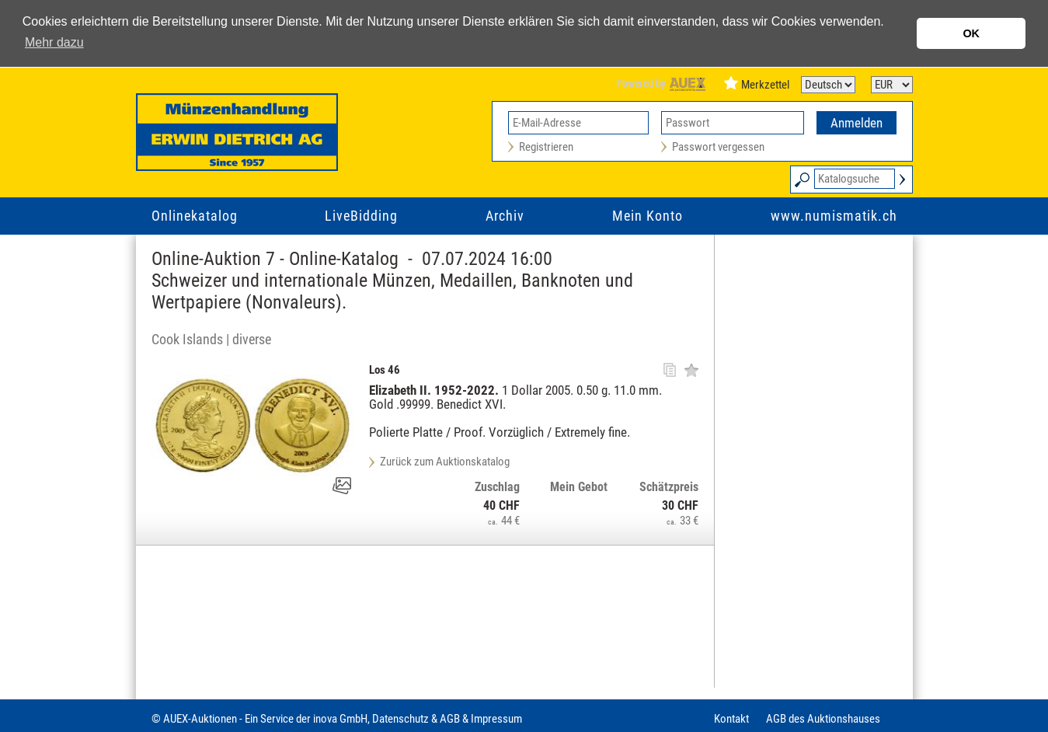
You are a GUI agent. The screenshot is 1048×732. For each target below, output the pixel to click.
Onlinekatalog (194, 215)
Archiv (505, 215)
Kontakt (731, 719)
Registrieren (546, 147)
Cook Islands (187, 339)
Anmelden (856, 123)
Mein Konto (647, 215)
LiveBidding (361, 215)
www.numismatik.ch (834, 215)
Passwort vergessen (718, 147)
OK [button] (971, 33)
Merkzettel (765, 85)
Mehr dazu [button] (54, 42)
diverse (251, 339)
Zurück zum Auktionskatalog (445, 462)
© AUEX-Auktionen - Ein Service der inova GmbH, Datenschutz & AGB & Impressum (336, 719)
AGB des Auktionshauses (823, 719)
